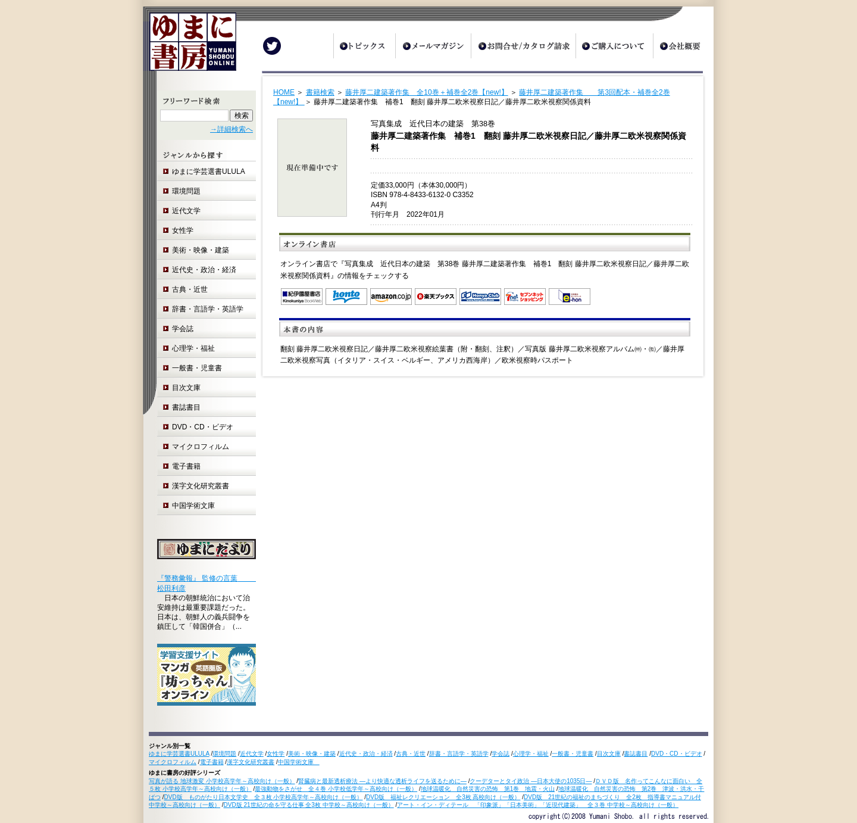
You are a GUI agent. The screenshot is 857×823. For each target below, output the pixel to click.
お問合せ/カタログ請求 (523, 45)
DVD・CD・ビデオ (202, 427)
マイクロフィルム (200, 446)
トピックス (364, 45)
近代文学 (186, 211)
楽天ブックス (435, 296)
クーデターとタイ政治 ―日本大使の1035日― (531, 781)
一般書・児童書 (197, 368)
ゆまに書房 (189, 46)
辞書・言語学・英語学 (207, 309)
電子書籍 (186, 466)
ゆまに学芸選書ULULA (208, 171)
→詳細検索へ (231, 129)
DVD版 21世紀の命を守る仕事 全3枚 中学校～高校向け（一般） (309, 805)
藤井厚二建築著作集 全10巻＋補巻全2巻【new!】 (426, 92)
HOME (284, 92)
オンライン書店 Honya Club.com (480, 296)
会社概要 (683, 45)
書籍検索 (320, 92)
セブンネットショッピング (525, 296)
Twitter (272, 46)
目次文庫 (186, 388)
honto (346, 296)
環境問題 (186, 191)
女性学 (182, 230)
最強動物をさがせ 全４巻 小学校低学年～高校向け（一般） (336, 788)
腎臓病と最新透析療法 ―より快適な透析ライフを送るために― (382, 781)
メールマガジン (433, 45)
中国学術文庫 (197, 505)
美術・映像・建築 (200, 250)
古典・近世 (190, 289)
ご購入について (614, 45)
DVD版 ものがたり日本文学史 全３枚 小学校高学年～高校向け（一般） (263, 797)
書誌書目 (186, 407)
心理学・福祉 (193, 348)
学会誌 (182, 329)
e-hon (569, 296)
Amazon (391, 296)
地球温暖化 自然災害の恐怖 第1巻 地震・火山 (488, 788)
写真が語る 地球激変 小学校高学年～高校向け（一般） (222, 781)
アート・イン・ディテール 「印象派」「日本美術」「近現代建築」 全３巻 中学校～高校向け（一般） (537, 805)
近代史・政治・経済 (204, 270)
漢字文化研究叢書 (200, 486)
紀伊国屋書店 (302, 296)
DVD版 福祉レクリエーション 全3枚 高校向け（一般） (443, 797)
